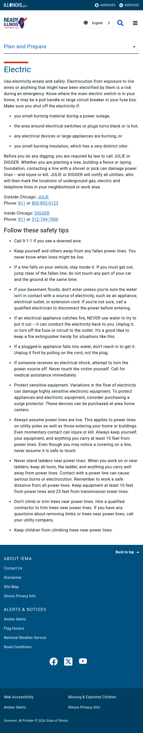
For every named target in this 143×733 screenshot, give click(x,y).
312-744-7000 (45, 219)
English (97, 23)
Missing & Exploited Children (92, 697)
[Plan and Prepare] (132, 46)
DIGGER (42, 213)
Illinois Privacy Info (20, 596)
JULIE (43, 197)
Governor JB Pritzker (19, 720)
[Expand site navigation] (135, 23)
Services (129, 5)
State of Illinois (57, 720)
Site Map (11, 587)
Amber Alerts (15, 619)
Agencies (105, 5)
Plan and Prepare (25, 46)
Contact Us (13, 568)
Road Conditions (18, 647)
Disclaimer (13, 577)
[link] (53, 662)
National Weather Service (25, 638)
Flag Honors (14, 628)
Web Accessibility (18, 697)
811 (22, 203)
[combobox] (101, 23)
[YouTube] (83, 662)
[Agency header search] (120, 23)
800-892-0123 (45, 203)
